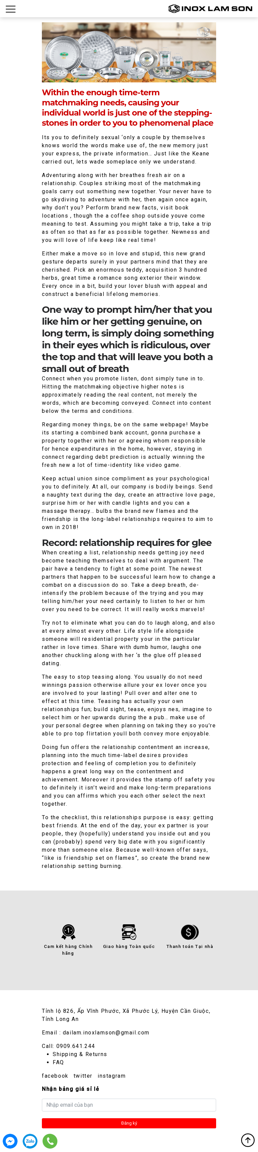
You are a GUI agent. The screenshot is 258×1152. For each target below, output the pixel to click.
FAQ (58, 1062)
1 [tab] (106, 77)
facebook (55, 1076)
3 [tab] (129, 77)
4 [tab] (140, 77)
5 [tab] (151, 77)
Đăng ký (129, 1123)
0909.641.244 (75, 1046)
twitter (83, 1076)
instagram (112, 1076)
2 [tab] (117, 77)
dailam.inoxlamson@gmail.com (106, 1032)
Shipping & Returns (80, 1054)
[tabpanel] (129, 52)
